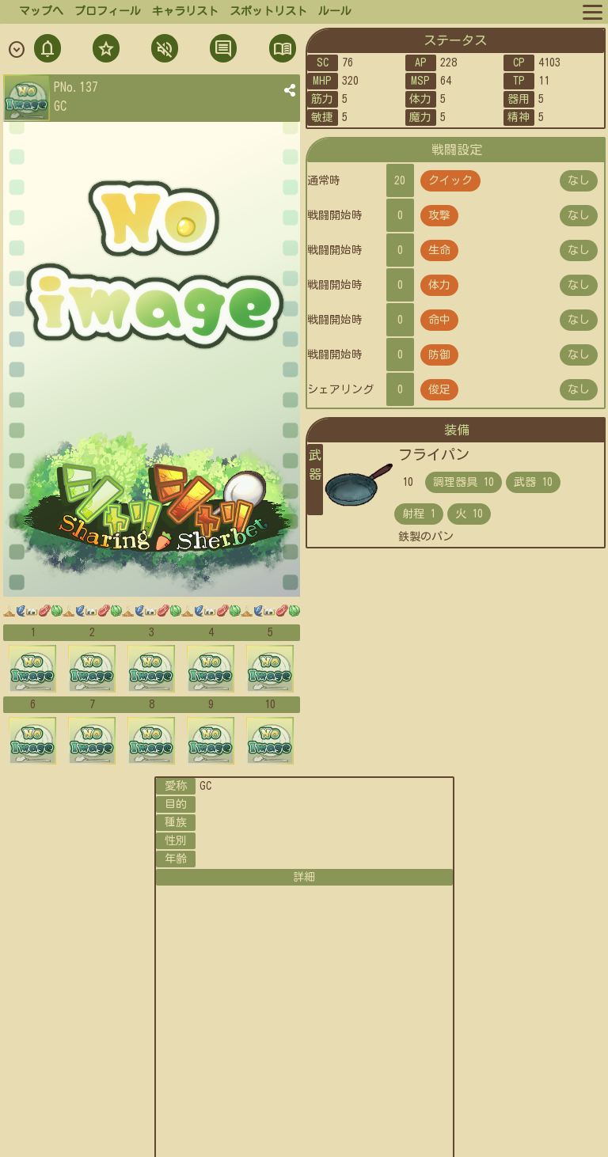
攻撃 (439, 215)
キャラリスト (185, 11)
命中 (439, 319)
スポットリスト (268, 11)
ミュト (163, 50)
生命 (439, 250)
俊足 (439, 389)
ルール (335, 11)
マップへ (41, 11)
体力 (439, 284)
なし (579, 180)
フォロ (104, 50)
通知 (47, 50)
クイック (450, 180)
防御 (439, 354)
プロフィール (107, 11)
